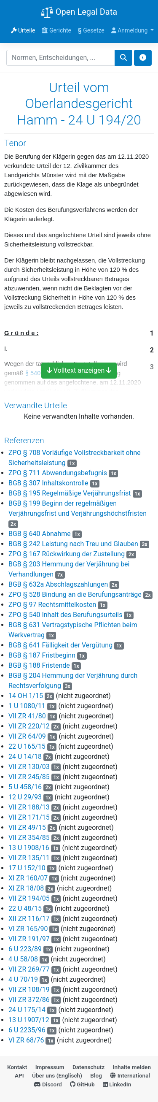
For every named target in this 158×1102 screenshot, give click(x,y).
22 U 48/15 (25, 908)
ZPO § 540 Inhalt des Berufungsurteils (65, 615)
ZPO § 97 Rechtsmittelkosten (52, 605)
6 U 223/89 (25, 949)
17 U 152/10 (27, 868)
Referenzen (24, 440)
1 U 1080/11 (27, 706)
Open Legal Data (79, 12)
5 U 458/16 (25, 787)
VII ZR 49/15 (27, 827)
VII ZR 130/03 (29, 767)
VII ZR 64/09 (27, 736)
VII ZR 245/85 (29, 777)
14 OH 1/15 (25, 696)
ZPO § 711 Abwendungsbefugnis (57, 473)
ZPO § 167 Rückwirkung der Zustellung (66, 554)
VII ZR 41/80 (27, 716)
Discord (48, 1084)
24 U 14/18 (25, 757)
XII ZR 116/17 (29, 919)
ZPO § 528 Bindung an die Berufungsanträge (75, 594)
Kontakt (17, 1067)
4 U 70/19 (23, 979)
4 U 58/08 (23, 959)
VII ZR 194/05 (29, 898)
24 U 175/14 (27, 1010)
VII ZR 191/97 (29, 939)
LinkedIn (117, 1084)
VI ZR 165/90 (28, 929)
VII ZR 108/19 (29, 990)
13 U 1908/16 (28, 848)
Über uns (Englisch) (57, 1075)
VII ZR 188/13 (29, 807)
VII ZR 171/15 (29, 817)
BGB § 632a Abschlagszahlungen (58, 584)
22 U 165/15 (27, 746)
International (130, 1075)
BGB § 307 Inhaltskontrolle (48, 483)
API (19, 1075)
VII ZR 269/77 (29, 969)
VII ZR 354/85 (29, 838)
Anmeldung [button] (130, 30)
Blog (96, 1075)
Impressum (49, 1067)
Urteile (23, 30)
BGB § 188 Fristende (39, 665)
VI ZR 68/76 (26, 1040)
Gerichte (56, 30)
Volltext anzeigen (79, 370)
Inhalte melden (132, 1067)
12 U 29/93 (25, 797)
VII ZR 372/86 (29, 1000)
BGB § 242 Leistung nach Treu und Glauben (73, 544)
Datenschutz (88, 1067)
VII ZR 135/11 (29, 858)
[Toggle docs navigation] (143, 58)
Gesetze (91, 30)
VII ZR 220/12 (29, 726)
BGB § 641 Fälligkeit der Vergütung (60, 645)
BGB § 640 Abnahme (39, 534)
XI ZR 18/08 (26, 888)
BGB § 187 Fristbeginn (41, 655)
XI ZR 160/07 (28, 878)
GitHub (82, 1084)
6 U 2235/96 (27, 1030)
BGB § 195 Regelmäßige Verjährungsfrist (69, 493)
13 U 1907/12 (28, 1020)
